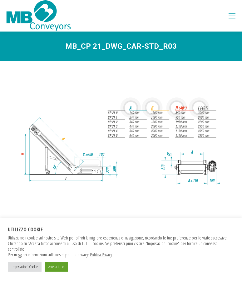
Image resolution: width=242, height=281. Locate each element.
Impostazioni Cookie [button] (25, 266)
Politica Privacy (101, 254)
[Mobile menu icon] (232, 16)
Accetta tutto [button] (56, 266)
